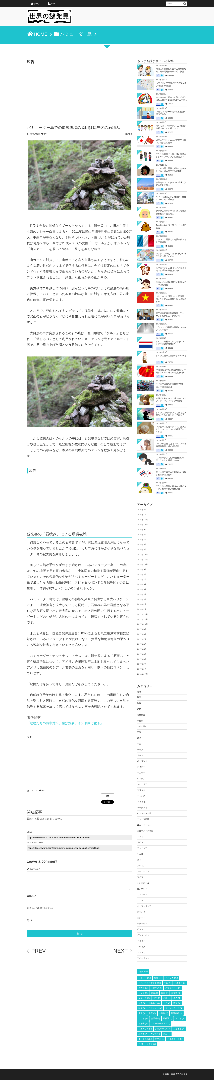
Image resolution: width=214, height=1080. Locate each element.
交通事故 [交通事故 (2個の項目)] (179, 1029)
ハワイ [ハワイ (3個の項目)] (143, 1018)
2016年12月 (142, 674)
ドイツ (140, 842)
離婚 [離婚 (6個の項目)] (154, 993)
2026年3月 (142, 509)
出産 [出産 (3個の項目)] (152, 1013)
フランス (141, 796)
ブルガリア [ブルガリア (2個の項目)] (145, 1029)
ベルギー (141, 773)
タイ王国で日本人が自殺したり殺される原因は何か (171, 473)
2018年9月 (142, 569)
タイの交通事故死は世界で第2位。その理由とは (169, 385)
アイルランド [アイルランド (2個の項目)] (175, 1039)
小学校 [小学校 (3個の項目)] (163, 1013)
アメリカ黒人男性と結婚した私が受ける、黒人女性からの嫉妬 (171, 169)
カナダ (140, 900)
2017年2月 (142, 664)
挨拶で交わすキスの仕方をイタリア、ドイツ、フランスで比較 (171, 399)
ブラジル (141, 790)
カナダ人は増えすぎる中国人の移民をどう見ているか (171, 254)
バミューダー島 (144, 813)
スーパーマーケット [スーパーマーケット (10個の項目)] (149, 983)
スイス (140, 877)
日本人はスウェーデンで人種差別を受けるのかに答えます (171, 127)
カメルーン (142, 894)
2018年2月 (142, 604)
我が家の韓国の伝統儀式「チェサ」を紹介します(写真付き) (170, 314)
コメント (33, 791)
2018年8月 (142, 574)
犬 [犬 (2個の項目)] (140, 1044)
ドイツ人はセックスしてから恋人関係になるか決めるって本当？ (171, 413)
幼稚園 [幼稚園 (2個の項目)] (167, 1018)
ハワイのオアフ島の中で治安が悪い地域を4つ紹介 (171, 84)
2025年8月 (142, 534)
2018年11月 (142, 559)
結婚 (139, 709)
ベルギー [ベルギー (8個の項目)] (180, 983)
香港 (139, 692)
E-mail (32, 908)
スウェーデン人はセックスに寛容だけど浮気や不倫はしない (171, 269)
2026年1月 (142, 515)
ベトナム (141, 778)
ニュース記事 (143, 819)
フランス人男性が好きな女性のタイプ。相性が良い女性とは (171, 487)
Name (31, 896)
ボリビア (141, 767)
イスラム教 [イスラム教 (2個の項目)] (145, 1039)
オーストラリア (144, 906)
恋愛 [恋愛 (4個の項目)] (176, 1003)
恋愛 (139, 732)
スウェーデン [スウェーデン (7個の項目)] (173, 988)
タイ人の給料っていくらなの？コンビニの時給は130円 (171, 342)
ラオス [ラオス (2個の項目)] (159, 1039)
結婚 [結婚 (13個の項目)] (158, 978)
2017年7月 (142, 639)
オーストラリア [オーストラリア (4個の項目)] (174, 1008)
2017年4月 (142, 654)
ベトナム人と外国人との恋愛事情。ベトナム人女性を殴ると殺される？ (171, 299)
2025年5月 (142, 549)
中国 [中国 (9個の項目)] (167, 983)
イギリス (141, 947)
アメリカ (141, 952)
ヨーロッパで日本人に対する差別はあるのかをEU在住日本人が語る (171, 98)
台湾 (139, 738)
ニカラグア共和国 (145, 831)
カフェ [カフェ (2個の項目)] (155, 1034)
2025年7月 (142, 539)
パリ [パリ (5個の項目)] (156, 998)
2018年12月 (142, 554)
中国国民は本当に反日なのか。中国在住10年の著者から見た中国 (171, 371)
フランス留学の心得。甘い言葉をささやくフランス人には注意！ (171, 155)
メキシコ (141, 755)
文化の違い (142, 726)
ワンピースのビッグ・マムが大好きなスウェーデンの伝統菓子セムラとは (171, 429)
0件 (45, 134)
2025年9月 (142, 529)
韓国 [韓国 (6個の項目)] (164, 993)
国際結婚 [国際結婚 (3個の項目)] (176, 1013)
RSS (53, 3)
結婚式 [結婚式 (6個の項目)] (175, 993)
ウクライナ (142, 923)
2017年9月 (142, 629)
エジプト (141, 918)
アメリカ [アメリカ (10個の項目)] (171, 978)
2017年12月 (142, 614)
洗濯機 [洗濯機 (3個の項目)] (155, 1018)
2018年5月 (142, 589)
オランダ (141, 912)
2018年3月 (142, 599)
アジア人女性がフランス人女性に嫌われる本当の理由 (171, 212)
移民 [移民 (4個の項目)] (141, 1008)
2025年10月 (142, 524)
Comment (34, 869)
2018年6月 (142, 584)
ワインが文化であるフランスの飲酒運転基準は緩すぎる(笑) (171, 444)
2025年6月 (142, 544)
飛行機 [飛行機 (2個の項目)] (142, 1034)
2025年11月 (142, 520)
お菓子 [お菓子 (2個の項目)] (142, 1023)
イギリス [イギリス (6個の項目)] (144, 998)
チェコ (140, 854)
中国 (139, 744)
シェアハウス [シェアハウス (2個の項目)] (162, 1029)
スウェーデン (143, 871)
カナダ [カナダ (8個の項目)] (143, 988)
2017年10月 (142, 624)
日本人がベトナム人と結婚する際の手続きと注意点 (171, 141)
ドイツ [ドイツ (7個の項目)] (143, 993)
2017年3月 (142, 659)
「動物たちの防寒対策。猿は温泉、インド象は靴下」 (65, 723)
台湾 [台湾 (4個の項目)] (166, 998)
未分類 (140, 720)
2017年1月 (142, 669)
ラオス (140, 749)
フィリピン (142, 802)
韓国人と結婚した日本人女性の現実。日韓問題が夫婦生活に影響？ (171, 70)
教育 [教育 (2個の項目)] (166, 1034)
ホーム (37, 3)
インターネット (144, 935)
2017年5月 (142, 649)
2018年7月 (142, 579)
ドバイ (140, 836)
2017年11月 (142, 619)
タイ (139, 860)
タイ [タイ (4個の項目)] (166, 1003)
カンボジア (142, 889)
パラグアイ (142, 807)
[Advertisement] (79, 90)
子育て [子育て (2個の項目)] (151, 1044)
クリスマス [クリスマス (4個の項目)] (155, 1008)
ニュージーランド (145, 825)
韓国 (139, 697)
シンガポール (143, 883)
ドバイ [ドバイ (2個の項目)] (180, 1018)
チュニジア (142, 848)
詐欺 (139, 703)
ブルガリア (142, 784)
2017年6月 (142, 644)
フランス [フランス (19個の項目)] (144, 978)
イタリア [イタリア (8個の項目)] (156, 988)
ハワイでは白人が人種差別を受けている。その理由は (171, 198)
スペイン (141, 865)
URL (32, 920)
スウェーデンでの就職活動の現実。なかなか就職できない (170, 459)
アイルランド (143, 958)
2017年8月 (142, 634)
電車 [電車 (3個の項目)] (141, 1013)
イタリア (141, 941)
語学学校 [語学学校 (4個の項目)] (154, 1003)
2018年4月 (142, 594)
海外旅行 (141, 715)
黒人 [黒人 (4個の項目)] (177, 998)
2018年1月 (142, 609)
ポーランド (142, 761)
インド (140, 929)
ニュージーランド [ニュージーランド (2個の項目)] (160, 1023)
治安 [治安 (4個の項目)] (141, 1003)
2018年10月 (142, 564)
